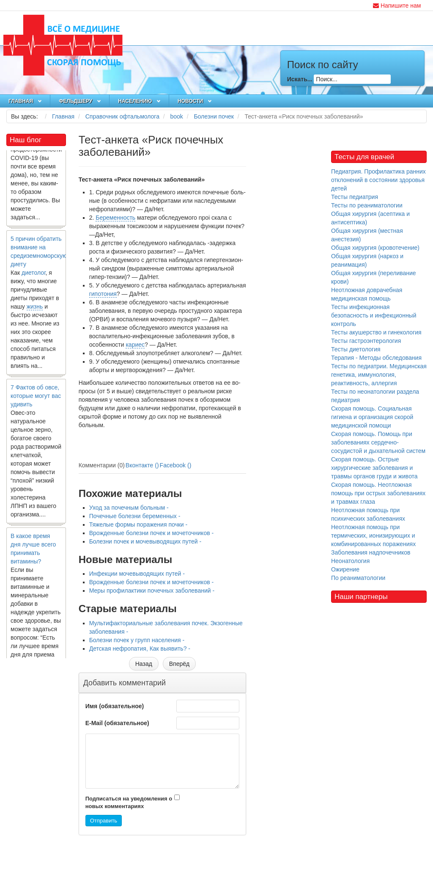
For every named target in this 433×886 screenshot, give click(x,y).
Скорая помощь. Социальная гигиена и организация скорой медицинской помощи (372, 417)
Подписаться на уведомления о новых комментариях (129, 802)
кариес (135, 344)
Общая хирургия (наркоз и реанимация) (367, 260)
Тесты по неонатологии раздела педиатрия (375, 395)
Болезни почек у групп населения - (136, 640)
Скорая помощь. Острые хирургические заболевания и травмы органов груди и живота (374, 468)
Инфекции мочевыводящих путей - (137, 573)
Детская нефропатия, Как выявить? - (139, 648)
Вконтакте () (142, 465)
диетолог (34, 274)
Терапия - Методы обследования (376, 357)
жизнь (35, 308)
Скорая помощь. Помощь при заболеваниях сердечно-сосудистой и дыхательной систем (378, 442)
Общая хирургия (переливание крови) (373, 277)
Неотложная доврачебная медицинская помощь (367, 294)
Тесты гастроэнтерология (366, 340)
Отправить (103, 820)
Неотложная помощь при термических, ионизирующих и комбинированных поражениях (373, 535)
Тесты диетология (356, 349)
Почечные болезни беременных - (135, 516)
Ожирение (345, 569)
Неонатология (350, 561)
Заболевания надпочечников (371, 552)
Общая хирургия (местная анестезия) (367, 235)
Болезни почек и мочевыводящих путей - (145, 541)
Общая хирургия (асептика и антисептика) (370, 218)
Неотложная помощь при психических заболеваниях (368, 514)
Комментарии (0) (102, 465)
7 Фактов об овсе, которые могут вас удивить (36, 397)
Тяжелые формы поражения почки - (138, 524)
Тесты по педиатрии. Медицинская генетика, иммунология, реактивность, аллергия (379, 374)
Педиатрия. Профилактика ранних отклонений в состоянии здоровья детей (378, 180)
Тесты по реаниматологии (367, 205)
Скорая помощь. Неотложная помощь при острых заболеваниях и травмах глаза (378, 493)
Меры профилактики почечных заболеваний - (151, 590)
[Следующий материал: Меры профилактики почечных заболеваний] (179, 664)
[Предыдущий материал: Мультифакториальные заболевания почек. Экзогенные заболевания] (144, 664)
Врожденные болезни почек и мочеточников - (151, 533)
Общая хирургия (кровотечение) (375, 247)
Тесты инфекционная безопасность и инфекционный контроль (374, 315)
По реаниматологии (358, 577)
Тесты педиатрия (354, 196)
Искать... (299, 79)
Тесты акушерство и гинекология (376, 332)
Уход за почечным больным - (129, 507)
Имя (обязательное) (114, 706)
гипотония (103, 293)
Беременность (115, 217)
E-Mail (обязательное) (117, 723)
